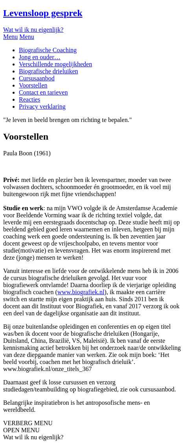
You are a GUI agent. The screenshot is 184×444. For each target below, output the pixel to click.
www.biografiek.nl (81, 292)
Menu (10, 36)
